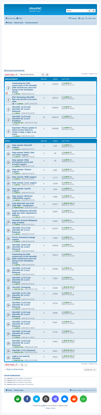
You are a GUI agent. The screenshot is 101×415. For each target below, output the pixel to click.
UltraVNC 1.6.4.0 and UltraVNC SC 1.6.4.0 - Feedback (21, 118)
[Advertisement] (52, 46)
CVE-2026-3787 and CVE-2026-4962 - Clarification (23, 204)
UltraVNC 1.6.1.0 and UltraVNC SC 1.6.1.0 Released (21, 230)
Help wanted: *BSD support (24, 177)
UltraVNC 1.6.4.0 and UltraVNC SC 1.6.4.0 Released (21, 109)
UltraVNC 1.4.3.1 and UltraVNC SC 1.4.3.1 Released (21, 295)
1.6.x (16, 124)
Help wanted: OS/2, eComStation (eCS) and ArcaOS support (22, 162)
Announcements (14, 70)
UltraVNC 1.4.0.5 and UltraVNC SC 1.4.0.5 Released (21, 343)
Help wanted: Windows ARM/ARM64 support (22, 197)
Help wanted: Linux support (24, 183)
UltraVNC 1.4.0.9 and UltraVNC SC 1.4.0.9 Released (21, 324)
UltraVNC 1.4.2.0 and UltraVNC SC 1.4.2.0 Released (21, 314)
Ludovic (17, 94)
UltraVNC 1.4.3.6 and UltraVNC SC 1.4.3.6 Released (21, 270)
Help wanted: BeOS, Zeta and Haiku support (23, 153)
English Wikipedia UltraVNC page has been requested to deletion (24, 213)
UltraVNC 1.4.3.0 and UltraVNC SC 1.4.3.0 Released (21, 305)
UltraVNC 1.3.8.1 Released (23, 350)
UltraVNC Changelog (21, 287)
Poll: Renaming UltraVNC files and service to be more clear (24, 99)
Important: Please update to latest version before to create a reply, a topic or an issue (24, 131)
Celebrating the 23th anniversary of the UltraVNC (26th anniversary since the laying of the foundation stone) (24, 87)
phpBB (43, 405)
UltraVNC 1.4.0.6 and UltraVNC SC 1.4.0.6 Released (21, 333)
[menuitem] (19, 18)
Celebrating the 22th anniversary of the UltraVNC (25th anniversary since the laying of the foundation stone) (24, 258)
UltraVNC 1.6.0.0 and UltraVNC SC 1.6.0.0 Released (21, 247)
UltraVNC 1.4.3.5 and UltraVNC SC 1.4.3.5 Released (21, 280)
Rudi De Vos (18, 123)
